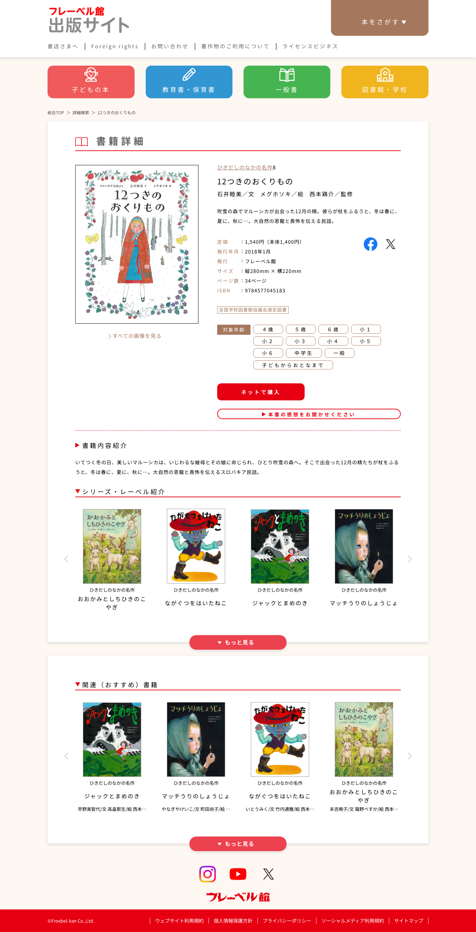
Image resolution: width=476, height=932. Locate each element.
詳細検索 (81, 112)
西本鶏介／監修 (331, 194)
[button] (66, 559)
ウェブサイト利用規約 (179, 920)
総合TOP (56, 112)
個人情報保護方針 (233, 920)
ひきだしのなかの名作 (245, 167)
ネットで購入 (261, 392)
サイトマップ (408, 920)
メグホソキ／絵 (282, 194)
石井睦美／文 (236, 194)
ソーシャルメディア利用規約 (352, 920)
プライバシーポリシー (287, 921)
